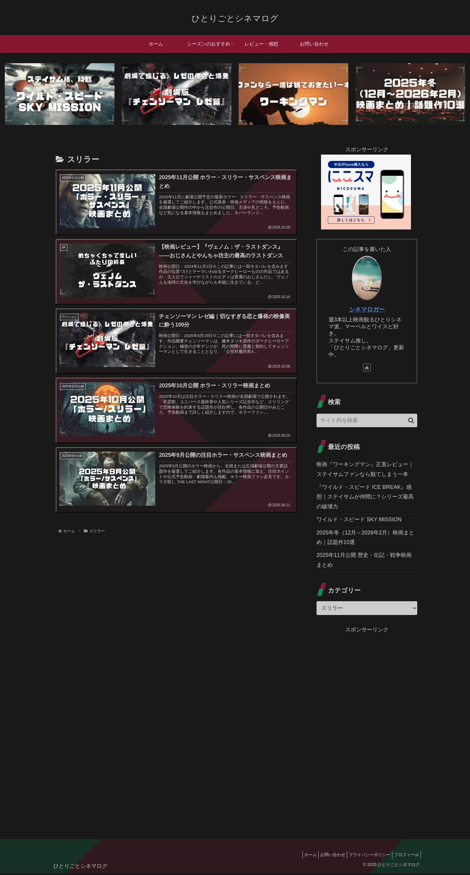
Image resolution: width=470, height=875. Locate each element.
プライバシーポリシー (365, 856)
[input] (367, 422)
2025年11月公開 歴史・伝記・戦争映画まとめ (364, 561)
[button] (411, 421)
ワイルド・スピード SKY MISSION (359, 521)
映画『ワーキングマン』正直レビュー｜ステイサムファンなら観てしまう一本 (365, 470)
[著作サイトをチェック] (367, 369)
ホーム (300, 856)
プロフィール (405, 856)
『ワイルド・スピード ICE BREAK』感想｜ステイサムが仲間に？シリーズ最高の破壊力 (365, 498)
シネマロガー (367, 311)
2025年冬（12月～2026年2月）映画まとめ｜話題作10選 (365, 539)
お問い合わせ (325, 856)
